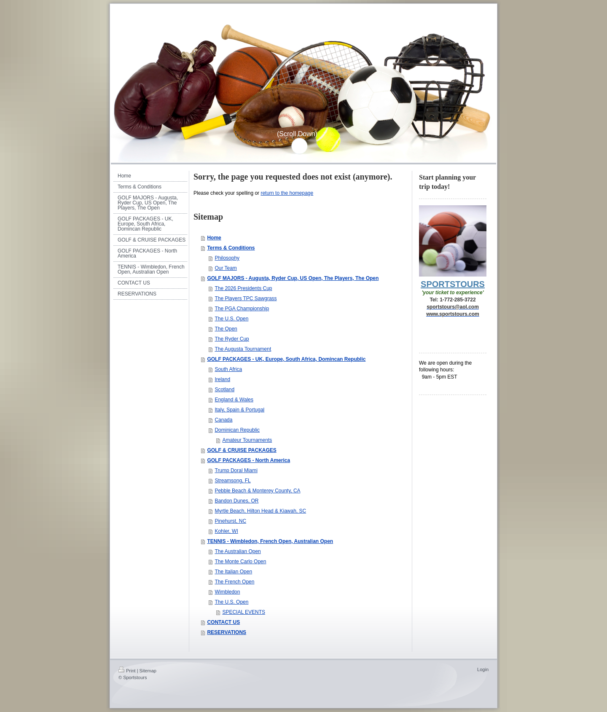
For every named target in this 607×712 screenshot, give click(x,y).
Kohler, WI (226, 531)
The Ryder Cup (232, 339)
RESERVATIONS (226, 632)
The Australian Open (238, 551)
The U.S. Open (231, 319)
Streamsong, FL (232, 481)
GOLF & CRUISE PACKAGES (241, 450)
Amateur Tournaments (247, 440)
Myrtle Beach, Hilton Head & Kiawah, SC (260, 511)
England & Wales (234, 400)
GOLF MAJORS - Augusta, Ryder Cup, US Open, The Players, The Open (293, 278)
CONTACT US (223, 622)
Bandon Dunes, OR (236, 501)
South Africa (228, 369)
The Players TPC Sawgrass (246, 298)
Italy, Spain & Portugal (239, 410)
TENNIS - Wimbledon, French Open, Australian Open (270, 541)
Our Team (225, 268)
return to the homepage (287, 193)
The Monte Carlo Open (240, 561)
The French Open (234, 582)
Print (127, 670)
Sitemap (148, 670)
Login (483, 669)
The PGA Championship (242, 309)
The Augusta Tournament (243, 349)
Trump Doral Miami (236, 470)
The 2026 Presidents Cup (243, 288)
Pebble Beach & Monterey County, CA (257, 491)
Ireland (222, 379)
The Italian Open (233, 572)
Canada (223, 420)
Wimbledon (227, 592)
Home (214, 238)
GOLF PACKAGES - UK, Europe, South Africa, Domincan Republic (286, 359)
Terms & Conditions (231, 248)
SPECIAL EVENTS (243, 612)
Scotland (224, 389)
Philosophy (227, 258)
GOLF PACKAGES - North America (248, 460)
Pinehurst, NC (230, 521)
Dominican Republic (237, 430)
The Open (226, 329)
